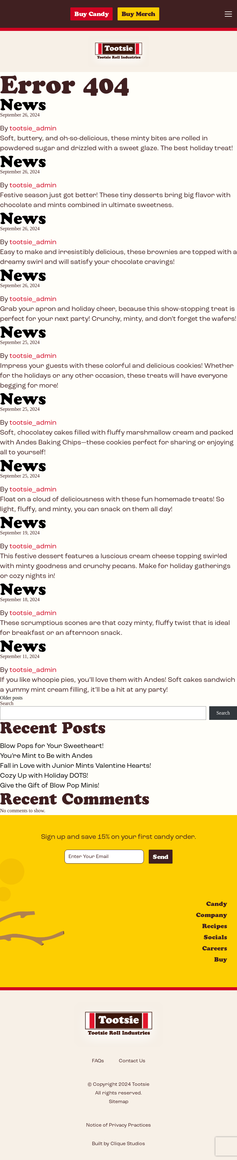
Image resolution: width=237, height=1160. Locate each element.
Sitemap (118, 1101)
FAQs (98, 1061)
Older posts (11, 697)
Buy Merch (138, 14)
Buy (220, 959)
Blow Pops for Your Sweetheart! (52, 746)
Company (211, 915)
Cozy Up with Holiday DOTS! (44, 776)
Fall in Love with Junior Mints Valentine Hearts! (75, 766)
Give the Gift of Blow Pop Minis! (49, 785)
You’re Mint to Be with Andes (46, 756)
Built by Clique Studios (118, 1143)
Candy (216, 904)
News (23, 104)
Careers (214, 948)
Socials (215, 937)
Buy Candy (91, 14)
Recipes (214, 926)
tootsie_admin (33, 128)
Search (7, 703)
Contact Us (132, 1061)
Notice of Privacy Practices (118, 1125)
